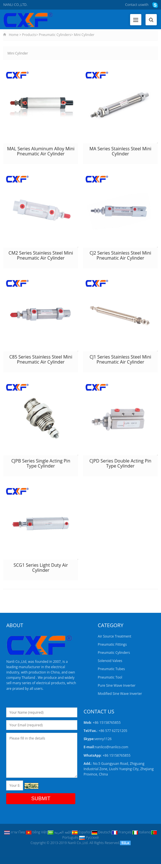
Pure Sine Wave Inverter (116, 685)
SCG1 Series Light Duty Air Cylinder (40, 567)
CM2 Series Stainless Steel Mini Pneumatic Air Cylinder (40, 255)
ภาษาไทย (15, 832)
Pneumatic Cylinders (55, 34)
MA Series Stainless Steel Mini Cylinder (120, 151)
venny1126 (103, 738)
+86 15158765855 (116, 755)
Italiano (141, 832)
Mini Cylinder (84, 34)
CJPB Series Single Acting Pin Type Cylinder (40, 463)
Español (82, 832)
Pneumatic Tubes (111, 668)
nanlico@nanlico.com (111, 747)
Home (13, 34)
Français (122, 832)
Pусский (89, 837)
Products (29, 34)
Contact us (133, 4)
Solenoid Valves (110, 660)
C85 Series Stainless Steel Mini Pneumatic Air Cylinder (40, 359)
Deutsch (102, 832)
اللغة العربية (60, 832)
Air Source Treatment (114, 636)
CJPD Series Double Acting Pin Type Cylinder (120, 463)
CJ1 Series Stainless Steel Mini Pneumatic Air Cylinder (120, 359)
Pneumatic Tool (110, 677)
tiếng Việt (37, 832)
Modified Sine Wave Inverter (120, 693)
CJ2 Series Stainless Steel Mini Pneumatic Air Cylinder (120, 255)
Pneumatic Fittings (112, 644)
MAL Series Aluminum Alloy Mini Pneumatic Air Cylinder (40, 151)
